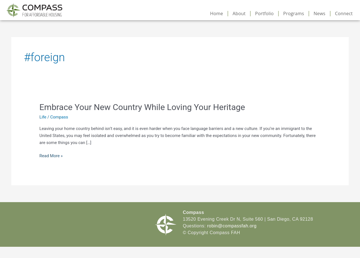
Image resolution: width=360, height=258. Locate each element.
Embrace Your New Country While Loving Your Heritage (142, 107)
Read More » (51, 155)
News (319, 13)
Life (42, 117)
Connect (344, 13)
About (239, 13)
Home (216, 13)
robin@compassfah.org (231, 225)
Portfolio (264, 13)
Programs (293, 13)
